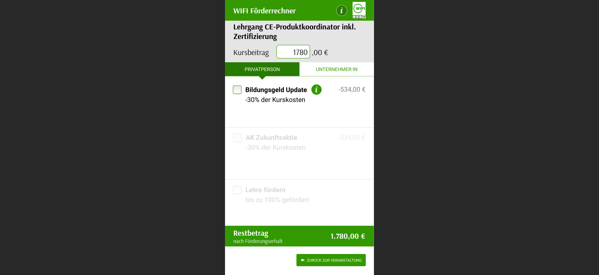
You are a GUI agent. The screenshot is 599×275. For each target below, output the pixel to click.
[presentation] (293, 52)
